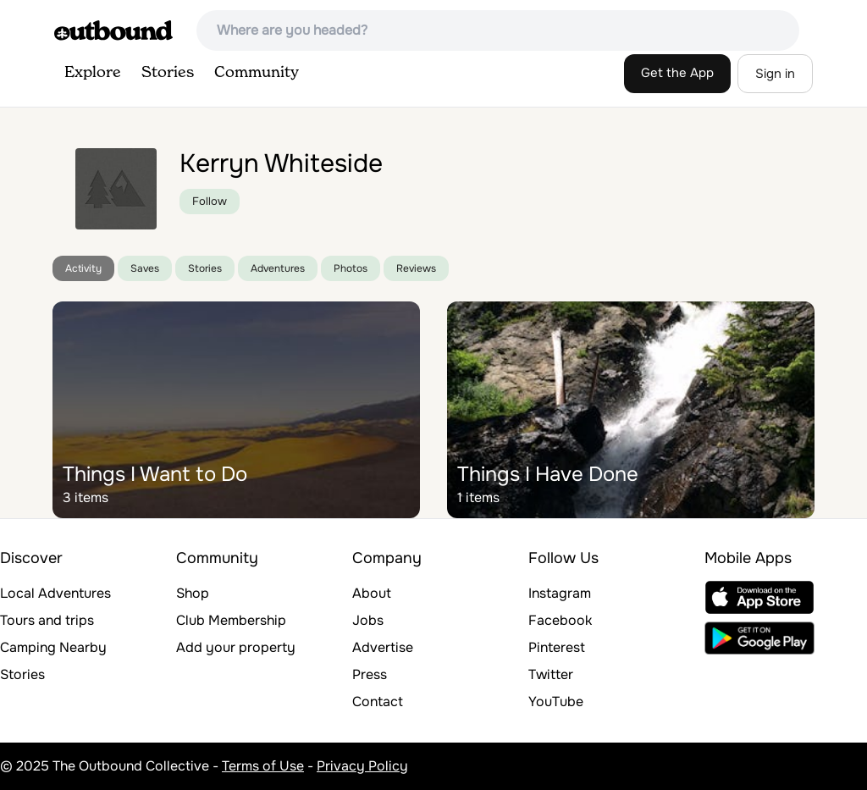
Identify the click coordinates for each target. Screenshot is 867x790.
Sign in (775, 73)
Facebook (560, 620)
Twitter (550, 674)
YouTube (555, 701)
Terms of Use (263, 766)
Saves (144, 268)
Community (256, 72)
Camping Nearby (53, 647)
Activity (83, 268)
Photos (350, 268)
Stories (167, 72)
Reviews (416, 268)
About (371, 593)
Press (369, 674)
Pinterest (556, 647)
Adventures (278, 268)
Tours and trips (47, 620)
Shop (192, 593)
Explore (92, 72)
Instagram (559, 593)
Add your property (235, 647)
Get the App (677, 72)
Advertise (382, 647)
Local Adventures (55, 593)
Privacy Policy (362, 766)
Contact (377, 701)
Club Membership (231, 620)
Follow (209, 201)
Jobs (368, 620)
